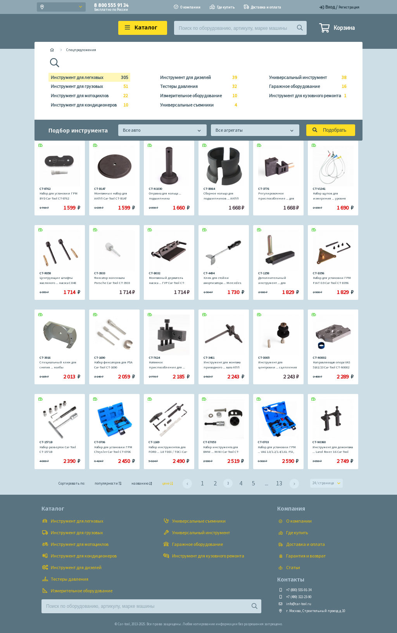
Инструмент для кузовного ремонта (305, 95)
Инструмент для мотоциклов (87, 95)
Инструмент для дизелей (196, 77)
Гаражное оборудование (305, 86)
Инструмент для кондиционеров (87, 105)
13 (279, 483)
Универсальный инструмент (305, 77)
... (266, 483)
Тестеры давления (196, 86)
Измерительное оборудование (196, 95)
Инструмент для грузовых (87, 86)
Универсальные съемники (196, 105)
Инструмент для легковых (87, 77)
